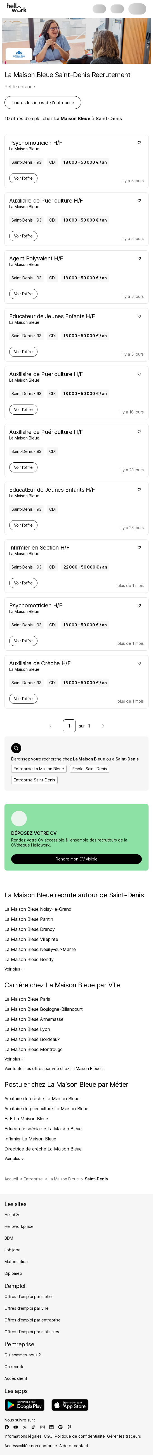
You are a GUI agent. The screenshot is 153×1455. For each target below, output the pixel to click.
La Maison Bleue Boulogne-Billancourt (43, 1009)
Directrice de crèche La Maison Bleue (43, 1149)
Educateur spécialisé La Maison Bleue (43, 1128)
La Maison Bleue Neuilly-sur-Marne (40, 949)
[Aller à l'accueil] (17, 7)
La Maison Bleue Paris (27, 999)
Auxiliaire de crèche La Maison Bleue (41, 1098)
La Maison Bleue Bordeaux (32, 1039)
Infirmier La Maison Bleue (30, 1139)
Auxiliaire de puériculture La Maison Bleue (46, 1108)
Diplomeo (13, 1273)
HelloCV (11, 1214)
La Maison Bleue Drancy (29, 929)
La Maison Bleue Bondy (29, 959)
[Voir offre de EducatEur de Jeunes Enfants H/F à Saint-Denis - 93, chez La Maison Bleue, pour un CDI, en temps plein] (71, 492)
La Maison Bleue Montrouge (33, 1049)
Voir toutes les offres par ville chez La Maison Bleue (54, 1068)
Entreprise (33, 1178)
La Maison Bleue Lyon (27, 1029)
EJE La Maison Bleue (26, 1118)
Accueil (11, 1178)
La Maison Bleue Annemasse (33, 1019)
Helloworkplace (19, 1226)
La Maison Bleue (64, 1178)
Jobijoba (12, 1249)
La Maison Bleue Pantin (28, 919)
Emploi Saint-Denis (89, 768)
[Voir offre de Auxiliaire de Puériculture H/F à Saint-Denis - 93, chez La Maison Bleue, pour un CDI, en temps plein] (71, 434)
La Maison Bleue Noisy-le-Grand (38, 909)
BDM (8, 1238)
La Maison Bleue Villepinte (31, 939)
